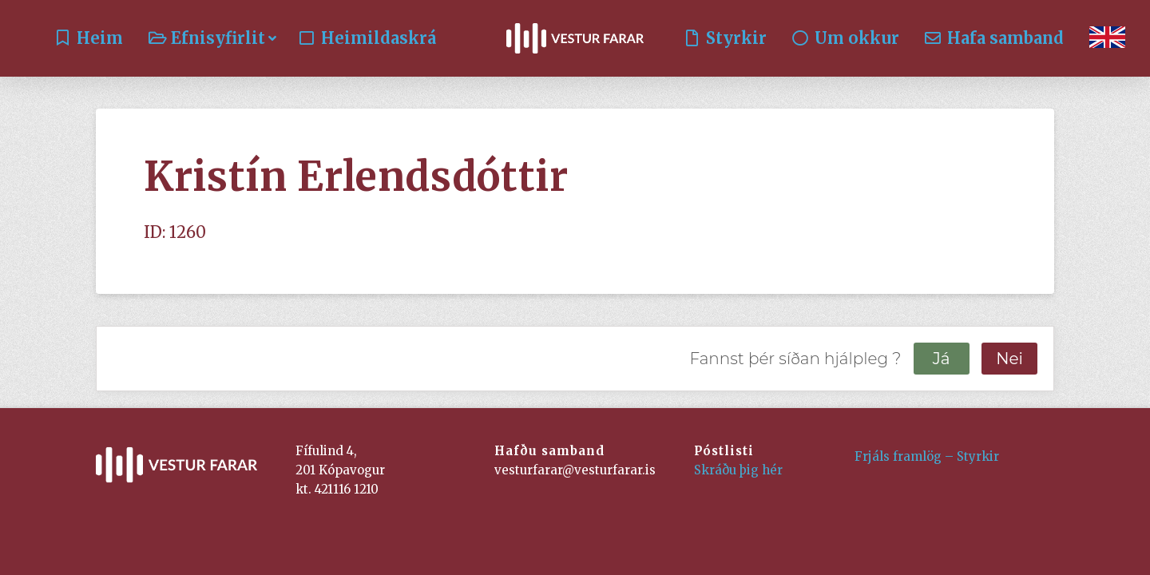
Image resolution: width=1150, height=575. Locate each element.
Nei (1009, 358)
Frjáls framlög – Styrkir (927, 456)
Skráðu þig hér (738, 470)
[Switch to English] (1107, 38)
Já (941, 358)
